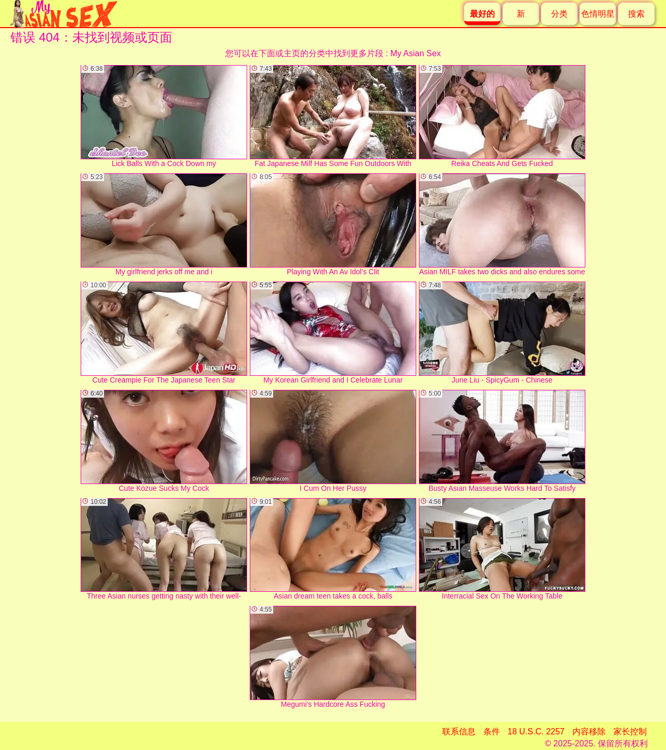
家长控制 (630, 731)
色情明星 (597, 13)
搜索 (636, 13)
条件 (491, 731)
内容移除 (589, 731)
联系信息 (459, 731)
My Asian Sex (415, 53)
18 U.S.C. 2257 (536, 731)
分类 (559, 13)
